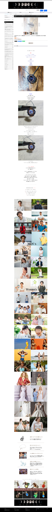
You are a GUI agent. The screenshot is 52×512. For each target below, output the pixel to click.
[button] (22, 24)
